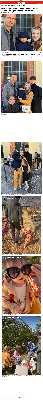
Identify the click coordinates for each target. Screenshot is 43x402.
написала (37, 113)
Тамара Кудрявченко (4, 12)
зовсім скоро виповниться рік (30, 59)
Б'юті (12, 5)
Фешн (9, 5)
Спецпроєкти (23, 5)
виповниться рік (13, 314)
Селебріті (2, 5)
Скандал (6, 5)
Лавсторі (14, 5)
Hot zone (18, 5)
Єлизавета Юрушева (11, 55)
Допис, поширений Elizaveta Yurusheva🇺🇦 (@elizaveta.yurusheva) (17, 397)
